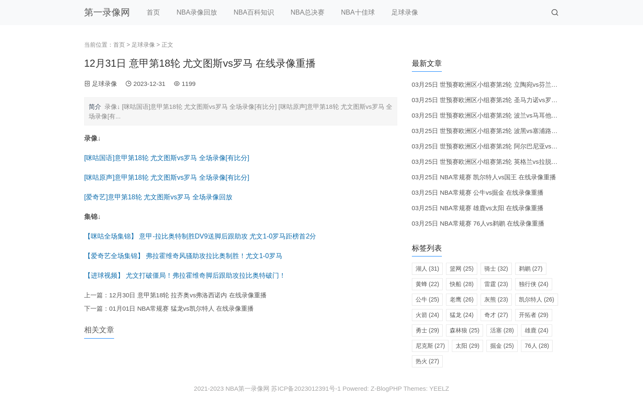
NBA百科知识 (254, 12)
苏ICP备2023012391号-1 (306, 388)
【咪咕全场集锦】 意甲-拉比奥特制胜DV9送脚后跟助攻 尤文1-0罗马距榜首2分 (200, 236)
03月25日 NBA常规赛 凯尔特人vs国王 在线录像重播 (484, 177)
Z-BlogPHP (386, 388)
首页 (153, 12)
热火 (427, 361)
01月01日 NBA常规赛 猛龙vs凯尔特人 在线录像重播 (181, 308)
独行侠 (533, 284)
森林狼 (464, 330)
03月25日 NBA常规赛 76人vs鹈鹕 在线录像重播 (478, 223)
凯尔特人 (536, 299)
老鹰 (462, 299)
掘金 (502, 345)
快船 (462, 284)
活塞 (502, 330)
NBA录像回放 (197, 12)
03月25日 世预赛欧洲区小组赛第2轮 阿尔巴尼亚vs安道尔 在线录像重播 (510, 146)
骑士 (496, 268)
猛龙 (462, 315)
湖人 (427, 268)
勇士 (427, 330)
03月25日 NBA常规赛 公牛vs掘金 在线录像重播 (478, 192)
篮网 (462, 268)
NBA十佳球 (358, 12)
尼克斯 (430, 345)
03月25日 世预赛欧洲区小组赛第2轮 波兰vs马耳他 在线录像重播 (501, 115)
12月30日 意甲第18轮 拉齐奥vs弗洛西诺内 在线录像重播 (188, 295)
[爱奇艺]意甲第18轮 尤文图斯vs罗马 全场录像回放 (158, 197)
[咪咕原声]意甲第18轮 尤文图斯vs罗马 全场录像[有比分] (166, 177)
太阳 (467, 345)
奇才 (496, 315)
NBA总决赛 (307, 12)
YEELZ (439, 388)
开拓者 (533, 315)
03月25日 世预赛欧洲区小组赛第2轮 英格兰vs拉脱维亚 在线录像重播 (507, 161)
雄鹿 (536, 330)
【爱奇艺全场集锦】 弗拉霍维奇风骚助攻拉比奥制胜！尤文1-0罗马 (183, 255)
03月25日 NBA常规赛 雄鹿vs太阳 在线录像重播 (478, 207)
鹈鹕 (531, 268)
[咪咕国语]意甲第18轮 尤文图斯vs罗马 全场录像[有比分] (166, 157)
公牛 (427, 299)
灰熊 (496, 299)
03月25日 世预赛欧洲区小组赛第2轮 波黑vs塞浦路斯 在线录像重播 (504, 130)
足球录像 (404, 12)
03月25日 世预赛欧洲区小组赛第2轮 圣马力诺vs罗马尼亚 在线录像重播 (510, 99)
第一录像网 (107, 12)
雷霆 (496, 284)
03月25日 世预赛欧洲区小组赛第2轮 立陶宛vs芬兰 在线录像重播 (501, 84)
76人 (537, 345)
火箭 (427, 315)
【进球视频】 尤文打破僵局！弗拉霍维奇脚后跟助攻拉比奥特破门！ (185, 275)
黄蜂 (427, 284)
